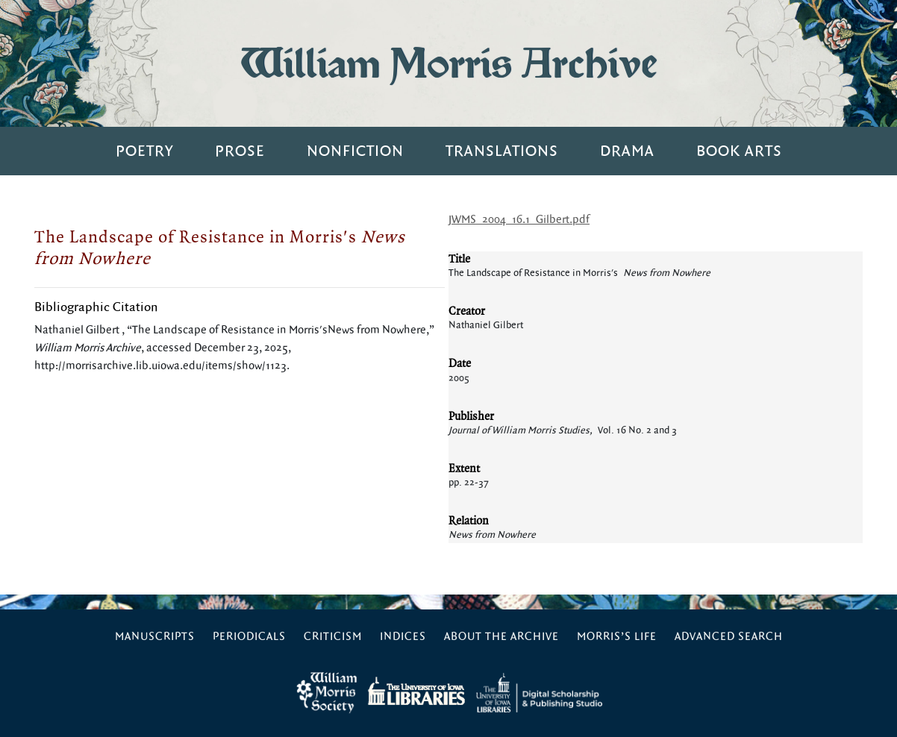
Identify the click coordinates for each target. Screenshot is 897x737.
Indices (403, 637)
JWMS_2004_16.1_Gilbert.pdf (519, 220)
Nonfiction (355, 151)
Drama (627, 151)
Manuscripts (155, 637)
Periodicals (249, 637)
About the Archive (501, 637)
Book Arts (739, 151)
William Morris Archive (448, 63)
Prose (240, 151)
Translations (502, 151)
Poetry (144, 151)
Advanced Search (729, 637)
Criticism (333, 637)
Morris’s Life (617, 637)
